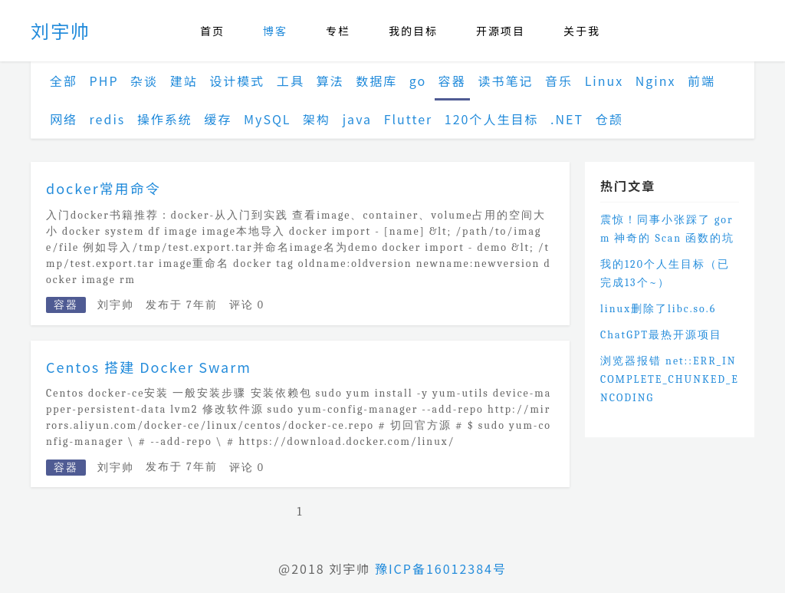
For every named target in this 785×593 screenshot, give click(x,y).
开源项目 (500, 30)
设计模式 (236, 80)
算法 (330, 80)
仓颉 (609, 119)
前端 (701, 80)
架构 (316, 119)
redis (108, 119)
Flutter (408, 119)
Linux (604, 80)
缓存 (218, 119)
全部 (63, 80)
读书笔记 (505, 80)
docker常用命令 (103, 188)
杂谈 (144, 80)
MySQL (267, 119)
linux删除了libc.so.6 (658, 308)
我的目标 (413, 30)
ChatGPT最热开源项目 (661, 334)
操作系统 (164, 119)
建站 (184, 80)
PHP (104, 80)
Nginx (656, 80)
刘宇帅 (60, 30)
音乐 (559, 80)
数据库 (376, 80)
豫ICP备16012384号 (441, 568)
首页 (212, 30)
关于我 (581, 30)
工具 (290, 80)
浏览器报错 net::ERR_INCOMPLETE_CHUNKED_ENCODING (669, 379)
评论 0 (246, 304)
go (417, 80)
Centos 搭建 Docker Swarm (148, 367)
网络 (63, 119)
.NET (566, 119)
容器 (452, 80)
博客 (275, 30)
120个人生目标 (492, 119)
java (357, 119)
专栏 (338, 30)
